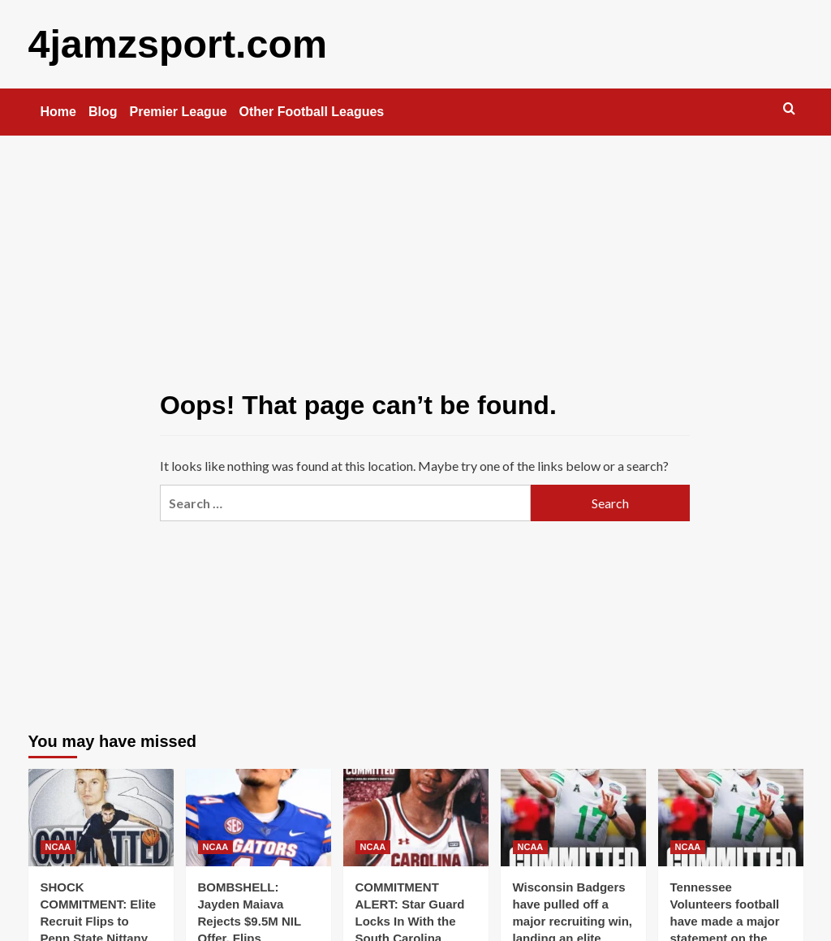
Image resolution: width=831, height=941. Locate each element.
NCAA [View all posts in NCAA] (58, 846)
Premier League (178, 111)
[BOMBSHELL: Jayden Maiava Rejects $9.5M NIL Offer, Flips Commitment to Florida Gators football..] (258, 816)
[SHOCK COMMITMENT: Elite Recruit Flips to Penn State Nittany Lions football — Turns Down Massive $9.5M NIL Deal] (101, 816)
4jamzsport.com (176, 43)
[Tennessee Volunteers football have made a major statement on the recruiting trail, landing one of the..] (730, 816)
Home (58, 111)
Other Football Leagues (312, 111)
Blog (103, 111)
